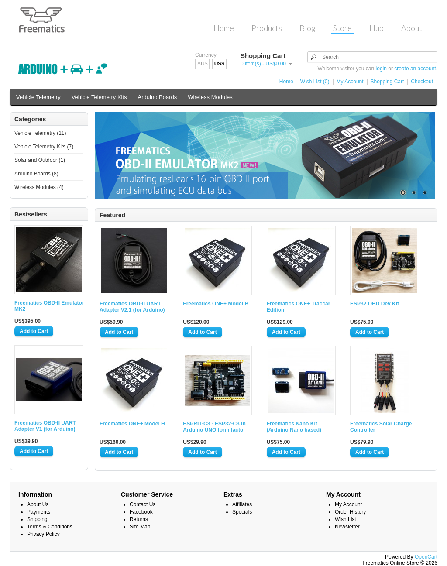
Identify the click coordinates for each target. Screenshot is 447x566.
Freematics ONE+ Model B (215, 304)
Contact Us (142, 504)
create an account (415, 68)
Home (286, 82)
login (381, 68)
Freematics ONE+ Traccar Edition (298, 307)
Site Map (140, 527)
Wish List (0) (315, 82)
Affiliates (242, 504)
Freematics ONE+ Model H (132, 424)
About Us (37, 504)
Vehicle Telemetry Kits (99, 97)
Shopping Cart (387, 82)
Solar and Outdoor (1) (39, 160)
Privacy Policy (43, 534)
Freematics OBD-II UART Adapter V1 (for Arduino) (45, 426)
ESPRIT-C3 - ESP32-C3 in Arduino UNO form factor (214, 427)
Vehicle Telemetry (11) (40, 133)
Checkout (422, 82)
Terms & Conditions (49, 527)
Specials (242, 512)
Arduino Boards (157, 97)
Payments (38, 512)
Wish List (345, 519)
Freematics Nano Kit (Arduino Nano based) (294, 427)
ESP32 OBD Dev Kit (374, 304)
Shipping (37, 519)
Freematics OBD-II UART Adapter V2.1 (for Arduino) (132, 307)
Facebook (141, 512)
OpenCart (426, 557)
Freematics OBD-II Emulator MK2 (49, 306)
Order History (350, 512)
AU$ (202, 64)
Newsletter (347, 527)
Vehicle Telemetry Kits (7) (43, 147)
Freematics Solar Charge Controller (381, 427)
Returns (139, 519)
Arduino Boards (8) (36, 174)
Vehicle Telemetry (38, 97)
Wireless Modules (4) (39, 187)
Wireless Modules (210, 97)
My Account (350, 82)
